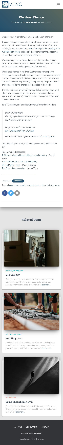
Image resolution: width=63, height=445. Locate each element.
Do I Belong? (13, 274)
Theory (19, 334)
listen (44, 185)
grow (16, 185)
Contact (45, 427)
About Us (18, 427)
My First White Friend (11, 165)
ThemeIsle (40, 439)
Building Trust (14, 338)
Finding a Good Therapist (31, 433)
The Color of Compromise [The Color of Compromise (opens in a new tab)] (13, 168)
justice (38, 185)
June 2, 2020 (49, 136)
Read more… (46, 285)
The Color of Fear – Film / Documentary (19, 162)
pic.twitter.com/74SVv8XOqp (19, 131)
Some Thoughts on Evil (19, 401)
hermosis (30, 185)
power (57, 185)
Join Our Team (31, 427)
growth (23, 185)
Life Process (18, 181)
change (10, 185)
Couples (9, 271)
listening (51, 185)
